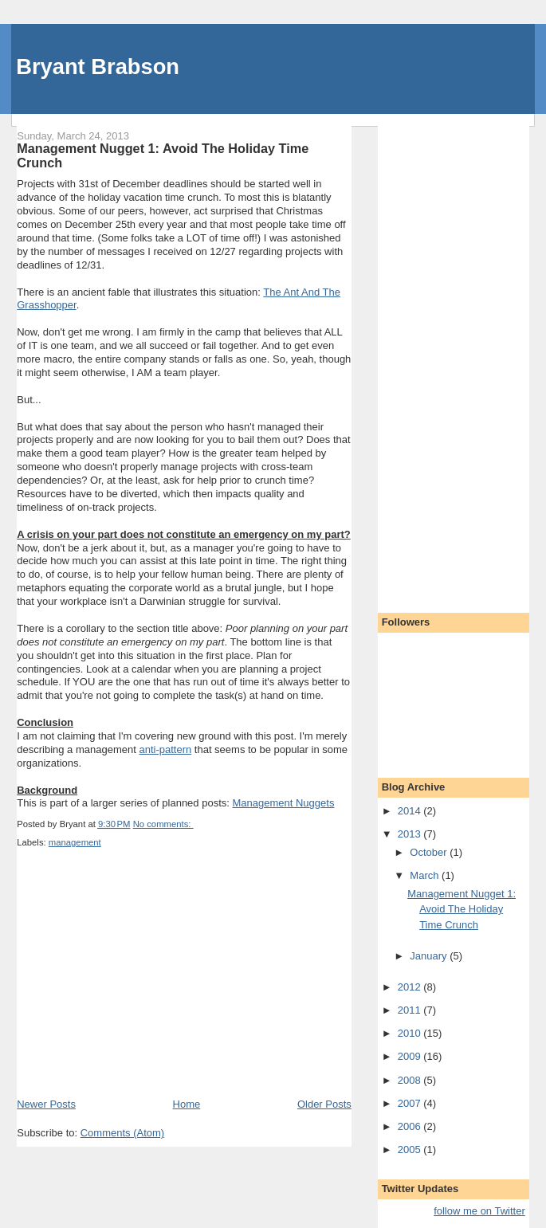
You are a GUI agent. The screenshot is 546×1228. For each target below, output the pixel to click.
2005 (411, 1149)
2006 (411, 1126)
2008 (411, 1080)
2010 (411, 1033)
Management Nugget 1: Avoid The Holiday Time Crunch (162, 155)
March (426, 875)
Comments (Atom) (122, 1133)
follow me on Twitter (479, 1211)
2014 (411, 811)
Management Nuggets (283, 803)
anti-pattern (165, 749)
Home (187, 1104)
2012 (411, 987)
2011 (411, 1010)
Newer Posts (46, 1104)
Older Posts (324, 1104)
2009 (411, 1056)
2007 (411, 1103)
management (75, 842)
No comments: (163, 824)
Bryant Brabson (97, 66)
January (430, 956)
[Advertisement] (136, 985)
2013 (411, 834)
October (430, 852)
